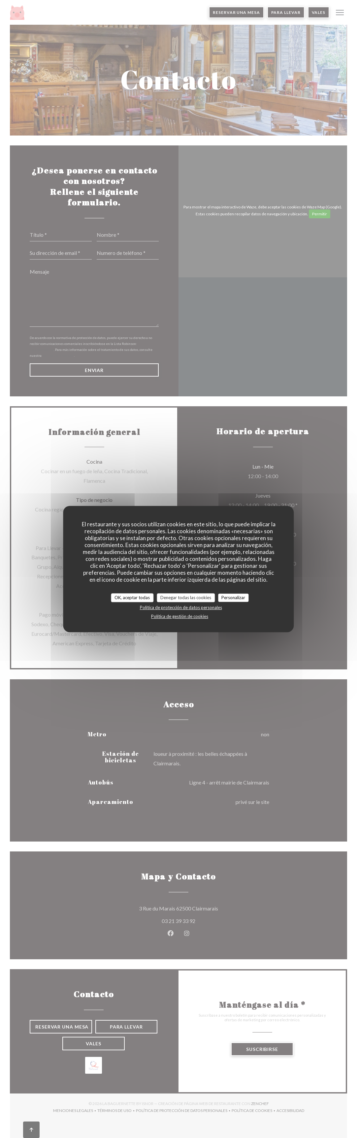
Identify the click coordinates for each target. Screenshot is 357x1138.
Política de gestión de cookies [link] (179, 616)
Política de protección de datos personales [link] (181, 607)
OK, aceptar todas (132, 597)
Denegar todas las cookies (185, 597)
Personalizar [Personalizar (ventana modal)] (233, 597)
